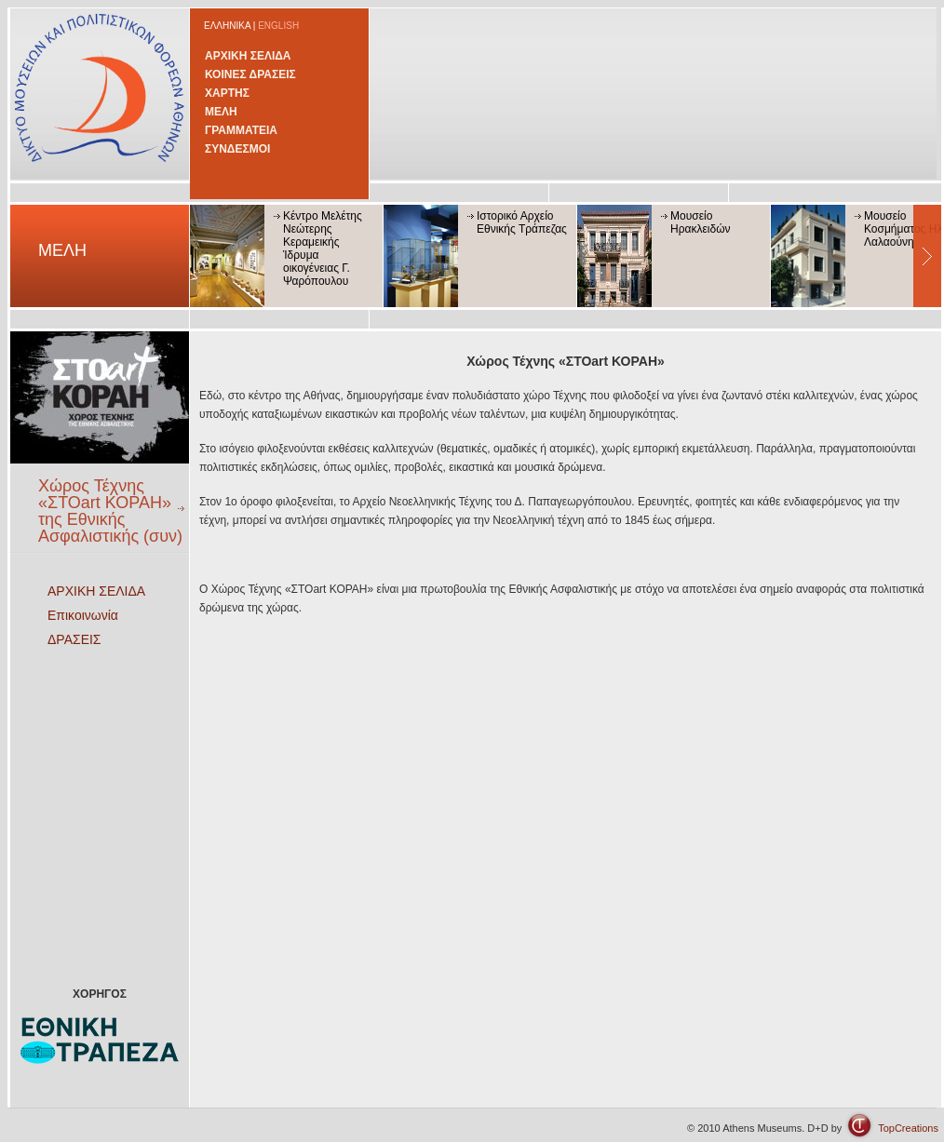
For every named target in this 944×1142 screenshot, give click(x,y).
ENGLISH (278, 25)
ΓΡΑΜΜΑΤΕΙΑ (241, 130)
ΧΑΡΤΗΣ (227, 93)
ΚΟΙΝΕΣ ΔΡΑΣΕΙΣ (250, 74)
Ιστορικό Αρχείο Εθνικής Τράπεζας (522, 222)
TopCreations (908, 1128)
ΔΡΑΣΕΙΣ (74, 639)
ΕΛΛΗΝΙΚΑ (227, 25)
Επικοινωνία (82, 615)
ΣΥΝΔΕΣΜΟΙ (237, 148)
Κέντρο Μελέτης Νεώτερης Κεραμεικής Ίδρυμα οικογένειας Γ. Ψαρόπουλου (322, 248)
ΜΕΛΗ (221, 111)
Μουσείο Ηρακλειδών (700, 222)
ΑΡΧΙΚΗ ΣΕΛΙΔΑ (248, 55)
